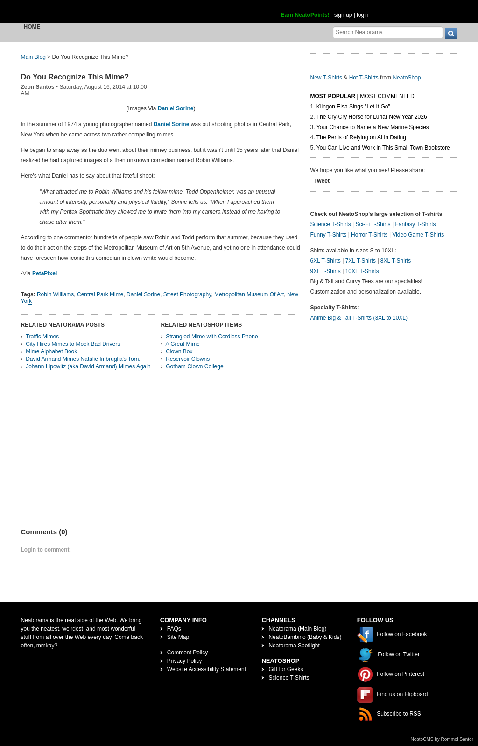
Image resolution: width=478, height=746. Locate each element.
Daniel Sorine (176, 108)
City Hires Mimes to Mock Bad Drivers (73, 344)
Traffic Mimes (42, 336)
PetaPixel (44, 273)
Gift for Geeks (285, 669)
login (362, 15)
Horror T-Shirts (369, 234)
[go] (451, 33)
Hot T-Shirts (364, 77)
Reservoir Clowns (188, 359)
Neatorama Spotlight (293, 645)
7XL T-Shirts (360, 261)
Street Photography (187, 294)
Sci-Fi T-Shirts (372, 224)
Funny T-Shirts (328, 234)
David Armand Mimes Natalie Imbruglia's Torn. (83, 359)
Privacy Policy (184, 661)
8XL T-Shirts (395, 261)
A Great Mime (183, 344)
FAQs (174, 628)
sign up (343, 15)
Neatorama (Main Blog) (297, 628)
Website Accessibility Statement (206, 669)
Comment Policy (187, 652)
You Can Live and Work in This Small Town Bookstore (383, 147)
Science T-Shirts (330, 224)
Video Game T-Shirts (418, 234)
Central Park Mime (100, 294)
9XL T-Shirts (325, 271)
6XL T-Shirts (325, 261)
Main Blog (33, 57)
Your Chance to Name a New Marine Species (372, 127)
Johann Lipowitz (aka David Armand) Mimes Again (88, 366)
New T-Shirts (326, 77)
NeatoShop (407, 77)
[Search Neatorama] (388, 32)
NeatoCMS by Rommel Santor (442, 739)
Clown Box (179, 351)
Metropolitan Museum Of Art (249, 294)
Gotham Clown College (194, 366)
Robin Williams (55, 294)
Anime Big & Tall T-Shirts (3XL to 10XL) (359, 318)
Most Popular (333, 96)
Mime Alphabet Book (51, 351)
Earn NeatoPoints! (305, 15)
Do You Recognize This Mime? (75, 77)
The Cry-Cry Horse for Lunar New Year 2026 (371, 117)
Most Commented (387, 96)
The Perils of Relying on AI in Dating (361, 137)
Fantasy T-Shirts (415, 224)
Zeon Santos (38, 87)
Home (32, 26)
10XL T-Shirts (362, 271)
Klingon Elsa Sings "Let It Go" (353, 106)
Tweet (322, 181)
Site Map (178, 637)
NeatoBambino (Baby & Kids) (304, 637)
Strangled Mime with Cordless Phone (212, 336)
